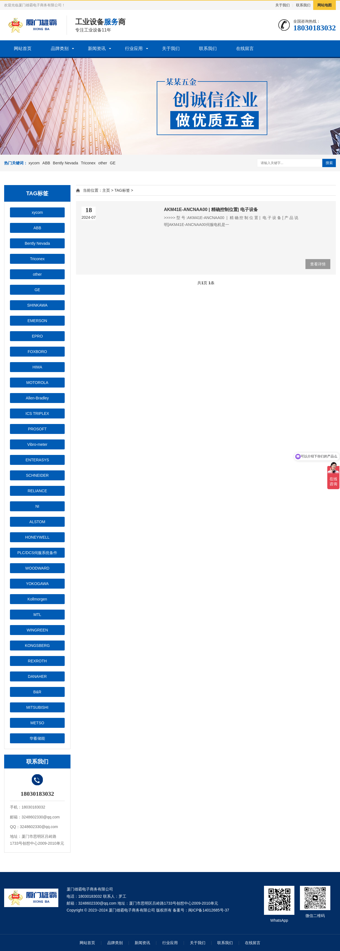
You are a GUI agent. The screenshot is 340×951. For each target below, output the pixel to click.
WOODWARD (37, 568)
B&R (37, 692)
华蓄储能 (37, 738)
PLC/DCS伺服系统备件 (37, 552)
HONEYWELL (37, 537)
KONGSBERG (37, 645)
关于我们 (282, 5)
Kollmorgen (37, 599)
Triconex (88, 163)
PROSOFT (37, 429)
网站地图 (324, 5)
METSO (37, 723)
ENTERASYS (37, 460)
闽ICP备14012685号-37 (208, 910)
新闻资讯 (97, 48)
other (102, 163)
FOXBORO (37, 351)
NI (37, 506)
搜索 (329, 163)
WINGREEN (37, 630)
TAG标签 (122, 190)
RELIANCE (37, 491)
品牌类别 (60, 48)
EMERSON (37, 320)
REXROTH (37, 661)
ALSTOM (37, 522)
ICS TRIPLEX (37, 413)
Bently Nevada (65, 163)
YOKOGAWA (37, 583)
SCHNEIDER (37, 475)
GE (113, 163)
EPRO (37, 336)
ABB (46, 163)
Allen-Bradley (37, 398)
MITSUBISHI (37, 707)
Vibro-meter (37, 444)
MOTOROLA (37, 382)
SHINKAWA (37, 305)
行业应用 (134, 48)
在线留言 (245, 48)
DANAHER (37, 676)
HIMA (37, 367)
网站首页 (23, 48)
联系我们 (303, 5)
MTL (37, 614)
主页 (106, 190)
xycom (34, 163)
